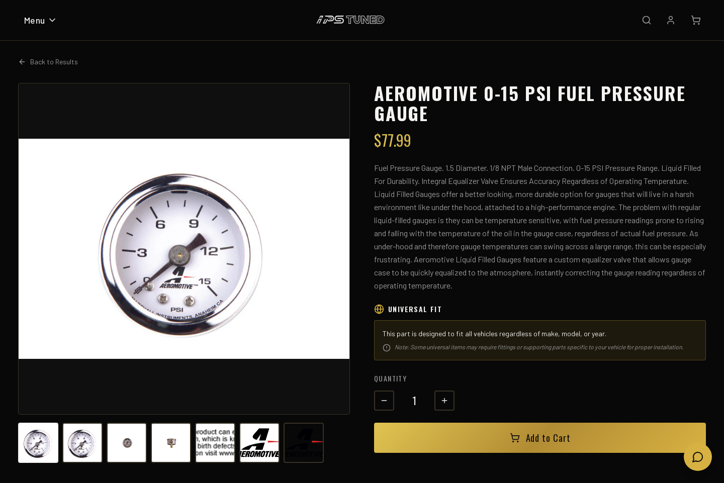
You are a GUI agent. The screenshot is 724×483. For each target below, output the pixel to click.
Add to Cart (540, 437)
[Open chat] (698, 457)
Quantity (390, 378)
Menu (40, 20)
